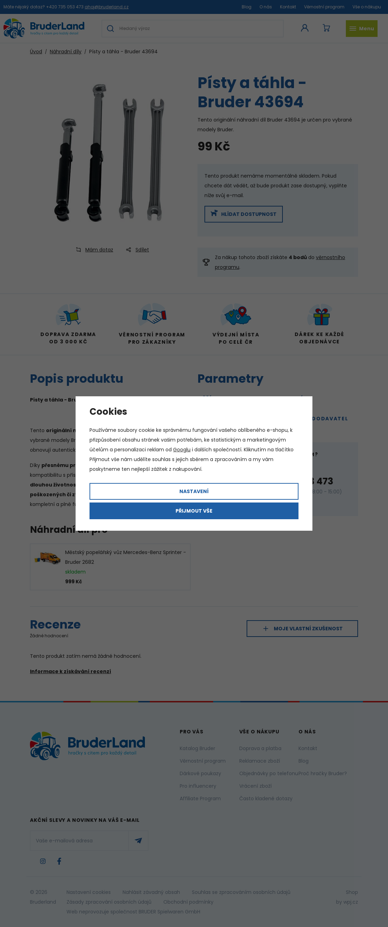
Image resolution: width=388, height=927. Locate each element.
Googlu (182, 449)
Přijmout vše (194, 510)
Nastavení (194, 491)
